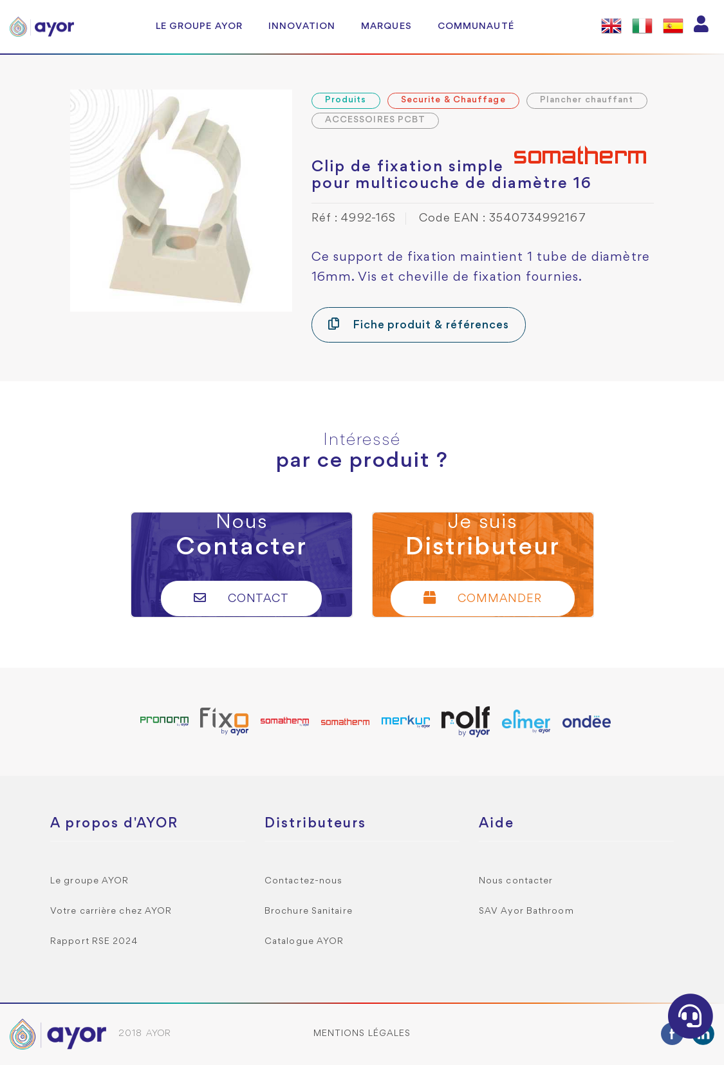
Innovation (301, 26)
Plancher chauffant (587, 100)
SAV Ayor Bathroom (526, 911)
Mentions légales (362, 1034)
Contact (242, 598)
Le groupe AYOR (199, 26)
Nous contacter (516, 881)
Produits (346, 100)
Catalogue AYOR (304, 942)
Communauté (476, 26)
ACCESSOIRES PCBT (375, 120)
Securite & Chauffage (453, 100)
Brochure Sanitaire (309, 911)
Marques (386, 26)
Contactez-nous (303, 881)
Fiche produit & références (418, 324)
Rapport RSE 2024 (94, 942)
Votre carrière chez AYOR (111, 911)
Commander (482, 598)
